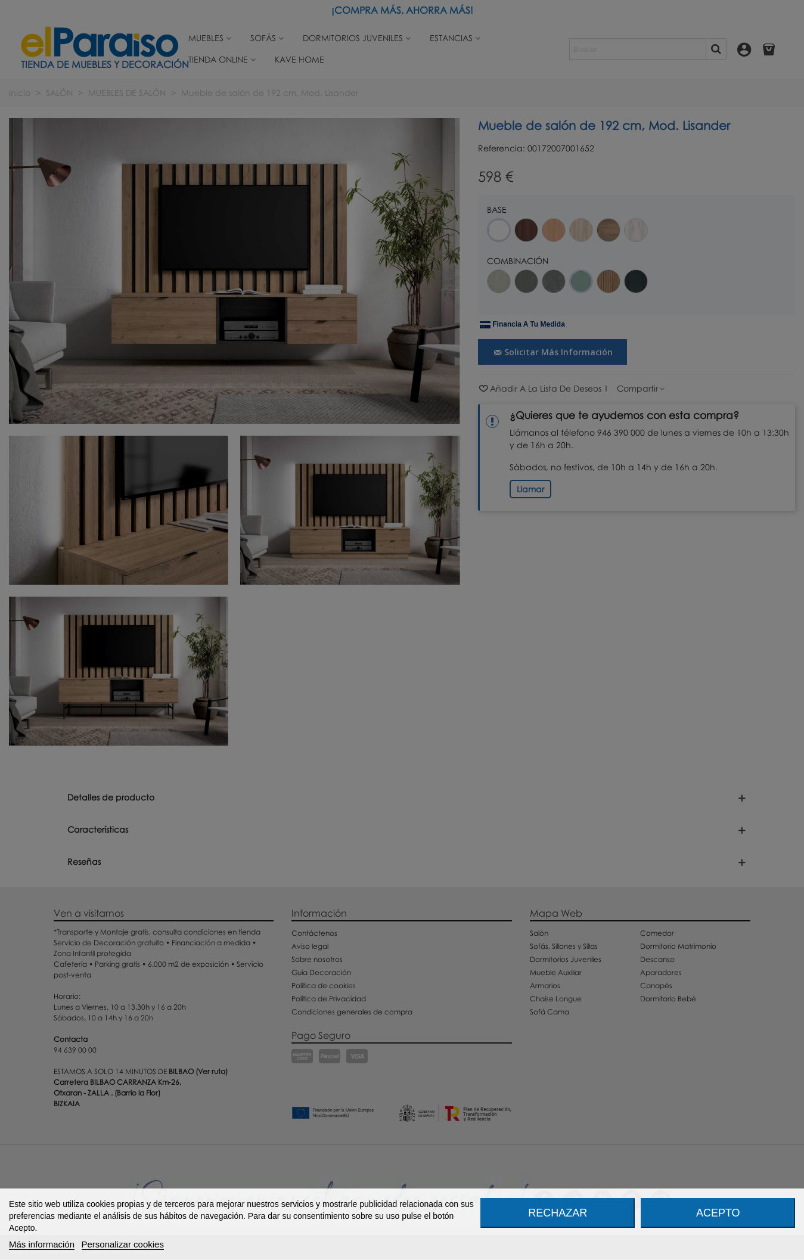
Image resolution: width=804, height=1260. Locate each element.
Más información (41, 1244)
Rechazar (557, 1213)
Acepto (718, 1213)
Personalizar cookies (123, 1244)
